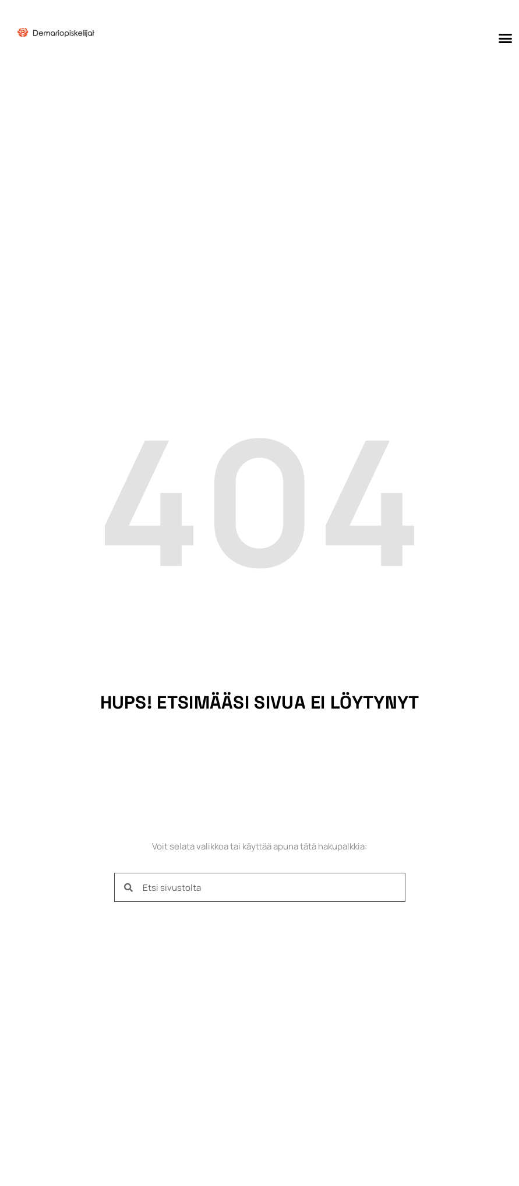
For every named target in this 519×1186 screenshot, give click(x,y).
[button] (505, 38)
